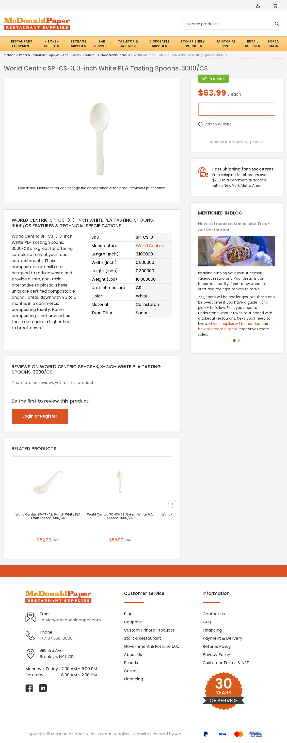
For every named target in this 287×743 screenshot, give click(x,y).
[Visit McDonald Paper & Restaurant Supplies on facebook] (29, 688)
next (172, 504)
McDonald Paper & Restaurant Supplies (32, 55)
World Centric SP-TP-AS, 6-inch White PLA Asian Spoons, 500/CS (47, 516)
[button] (234, 340)
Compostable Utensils (114, 55)
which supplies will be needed (234, 323)
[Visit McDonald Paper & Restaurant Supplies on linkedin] (43, 688)
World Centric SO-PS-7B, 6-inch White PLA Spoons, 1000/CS (120, 516)
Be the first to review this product (236, 141)
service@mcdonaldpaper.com (70, 620)
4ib (178, 734)
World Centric (150, 246)
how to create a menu (218, 329)
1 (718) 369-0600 (56, 638)
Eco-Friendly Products (78, 55)
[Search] (232, 24)
